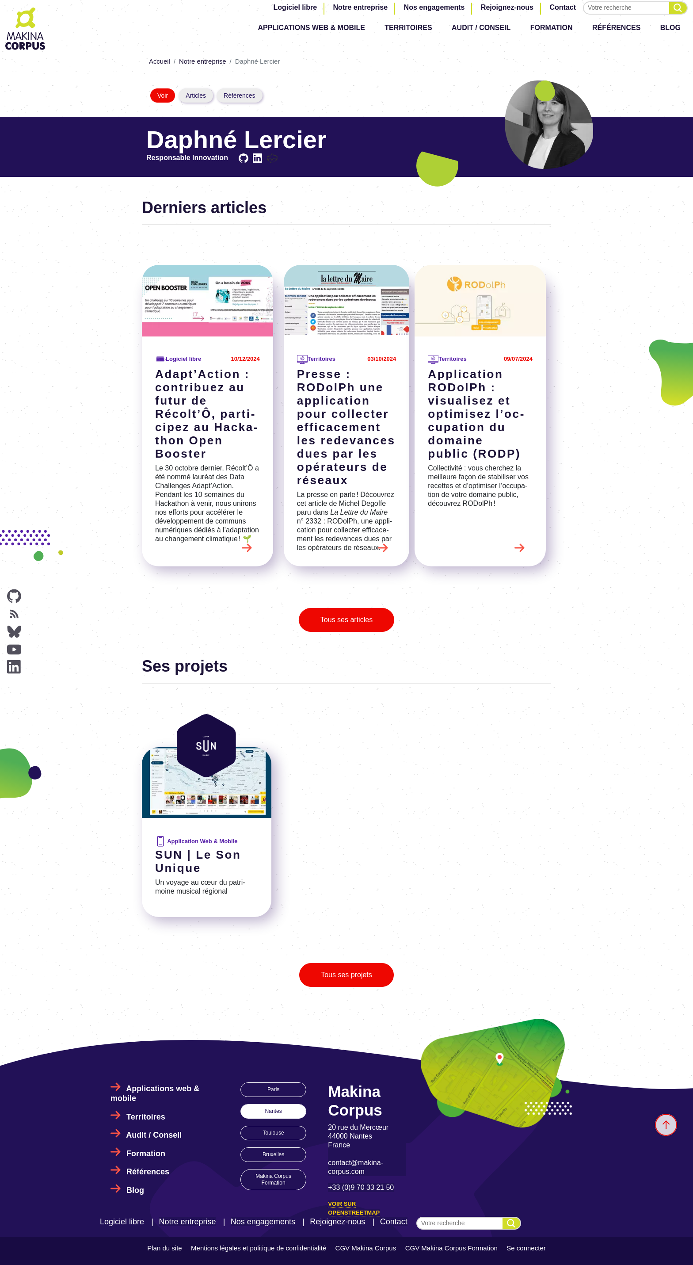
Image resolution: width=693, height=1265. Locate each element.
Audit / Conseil (481, 27)
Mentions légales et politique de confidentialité (258, 1248)
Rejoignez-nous (507, 7)
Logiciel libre (295, 7)
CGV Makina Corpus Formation (451, 1248)
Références (616, 27)
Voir (162, 95)
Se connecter (525, 1248)
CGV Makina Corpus (365, 1248)
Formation (551, 27)
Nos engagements (434, 7)
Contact (562, 7)
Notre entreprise (360, 7)
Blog (670, 27)
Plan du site (164, 1248)
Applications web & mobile (311, 27)
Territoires (408, 27)
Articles (196, 95)
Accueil (159, 61)
